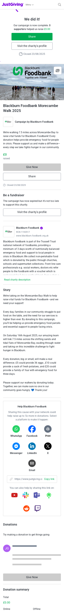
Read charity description (17, 279)
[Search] (59, 4)
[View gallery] (58, 70)
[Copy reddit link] (26, 508)
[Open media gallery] (32, 82)
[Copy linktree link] (49, 496)
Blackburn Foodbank (41, 121)
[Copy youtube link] (14, 495)
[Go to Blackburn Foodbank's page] (8, 231)
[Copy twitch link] (37, 508)
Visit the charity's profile (32, 46)
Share (32, 36)
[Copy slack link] (26, 495)
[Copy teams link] (37, 495)
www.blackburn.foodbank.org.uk (32, 235)
